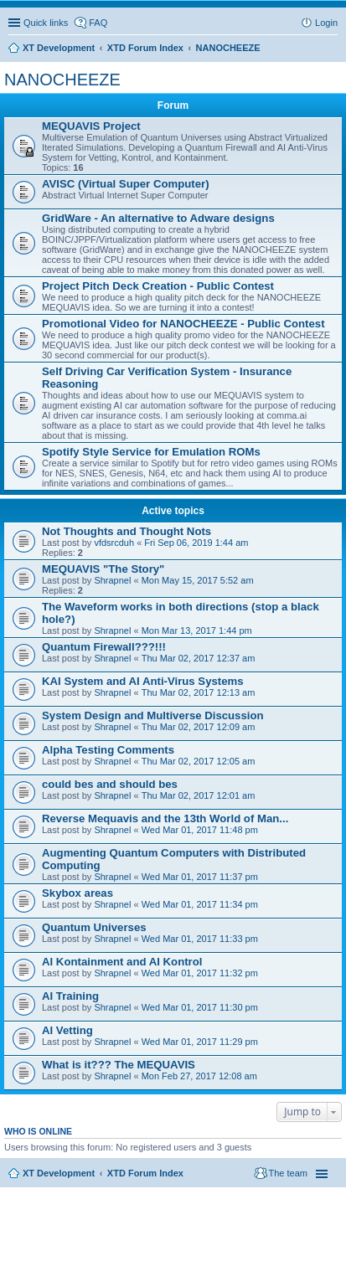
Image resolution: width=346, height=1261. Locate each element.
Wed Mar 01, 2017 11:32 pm (200, 973)
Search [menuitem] (331, 49)
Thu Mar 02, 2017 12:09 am (199, 727)
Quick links (45, 23)
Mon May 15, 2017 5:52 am (198, 580)
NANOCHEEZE (62, 79)
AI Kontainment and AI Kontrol (122, 961)
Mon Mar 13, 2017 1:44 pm (197, 630)
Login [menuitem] (326, 23)
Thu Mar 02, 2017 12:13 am (199, 692)
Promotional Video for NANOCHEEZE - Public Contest (183, 323)
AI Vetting (67, 1030)
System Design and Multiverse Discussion (153, 715)
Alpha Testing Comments (108, 750)
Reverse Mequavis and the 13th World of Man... (165, 818)
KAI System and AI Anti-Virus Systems (143, 681)
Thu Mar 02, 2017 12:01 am (199, 795)
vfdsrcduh (114, 543)
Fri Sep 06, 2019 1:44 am (196, 543)
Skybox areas (77, 893)
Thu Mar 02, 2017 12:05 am (199, 761)
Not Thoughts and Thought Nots (126, 531)
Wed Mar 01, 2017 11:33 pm (200, 939)
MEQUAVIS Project (91, 126)
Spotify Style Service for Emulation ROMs (151, 451)
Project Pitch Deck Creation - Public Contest (158, 286)
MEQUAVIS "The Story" (103, 569)
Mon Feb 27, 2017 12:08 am (199, 1076)
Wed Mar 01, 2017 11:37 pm (200, 877)
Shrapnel (112, 580)
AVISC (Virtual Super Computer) (125, 184)
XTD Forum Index (145, 1173)
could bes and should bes (110, 784)
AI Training (70, 996)
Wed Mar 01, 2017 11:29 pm (200, 1042)
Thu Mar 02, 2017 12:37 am (199, 658)
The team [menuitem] (288, 1173)
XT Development (59, 1173)
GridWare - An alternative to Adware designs (158, 218)
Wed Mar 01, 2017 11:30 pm (200, 1007)
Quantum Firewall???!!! (104, 647)
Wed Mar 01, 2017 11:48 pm (200, 830)
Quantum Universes (94, 927)
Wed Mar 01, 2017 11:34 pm (200, 904)
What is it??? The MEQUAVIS (118, 1064)
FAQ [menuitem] (98, 23)
